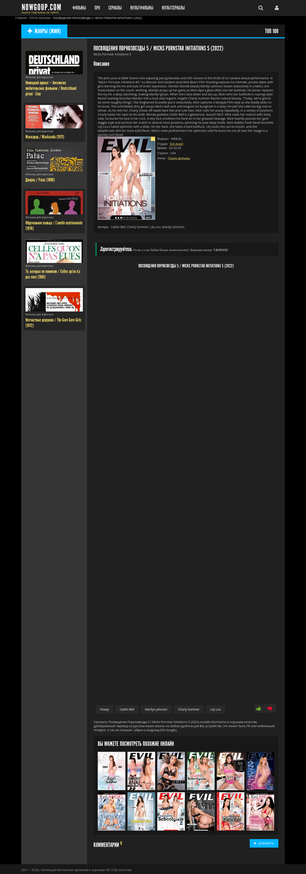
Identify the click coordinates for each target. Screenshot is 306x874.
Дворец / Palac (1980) (40, 180)
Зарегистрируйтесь (116, 249)
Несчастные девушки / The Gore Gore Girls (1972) (53, 322)
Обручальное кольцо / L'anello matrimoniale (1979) (54, 225)
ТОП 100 (271, 31)
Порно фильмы (179, 158)
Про (97, 8)
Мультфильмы (141, 8)
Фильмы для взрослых (39, 77)
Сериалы (115, 8)
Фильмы (79, 8)
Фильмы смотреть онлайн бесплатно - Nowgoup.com (42, 8)
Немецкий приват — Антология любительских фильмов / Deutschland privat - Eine (51, 88)
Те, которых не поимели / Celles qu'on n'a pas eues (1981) (53, 274)
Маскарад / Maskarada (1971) (45, 137)
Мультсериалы (173, 8)
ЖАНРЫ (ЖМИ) (44, 31)
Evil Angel (176, 144)
